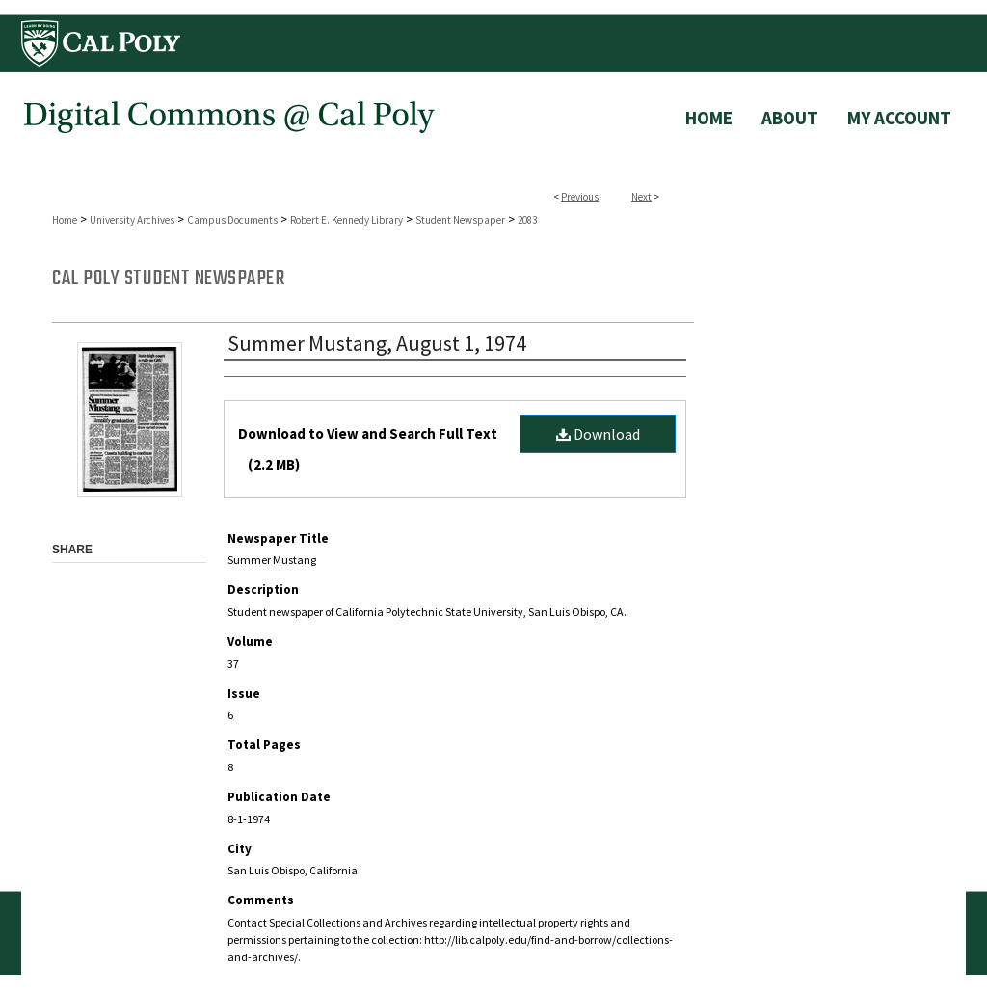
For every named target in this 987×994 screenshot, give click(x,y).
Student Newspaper (460, 220)
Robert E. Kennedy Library (346, 220)
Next (641, 196)
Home (64, 220)
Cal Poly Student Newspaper (168, 278)
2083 (527, 220)
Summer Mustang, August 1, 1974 (376, 343)
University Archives (132, 220)
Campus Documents (232, 220)
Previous (580, 196)
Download (598, 433)
